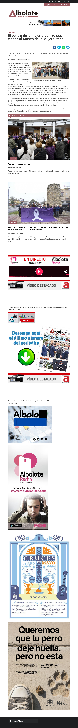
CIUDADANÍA (12, 33)
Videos (64, 5)
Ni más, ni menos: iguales (19, 164)
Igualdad (13, 159)
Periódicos (51, 5)
